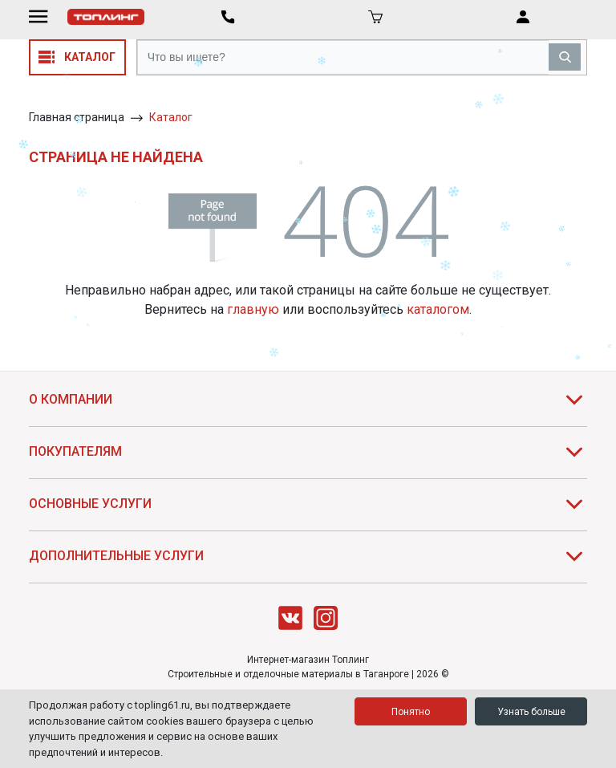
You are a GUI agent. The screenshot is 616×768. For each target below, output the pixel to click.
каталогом (438, 309)
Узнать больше (531, 711)
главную (253, 309)
